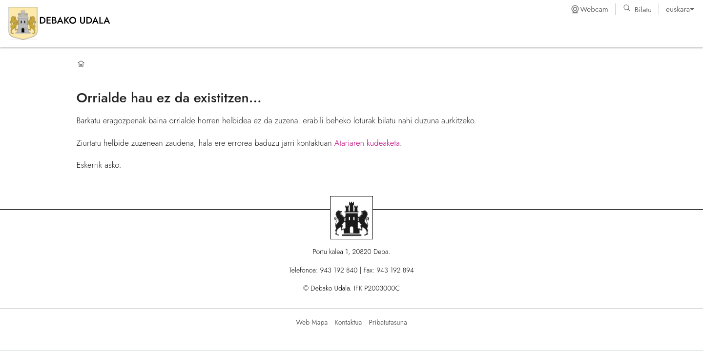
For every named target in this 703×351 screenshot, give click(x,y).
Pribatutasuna (388, 322)
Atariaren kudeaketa (367, 143)
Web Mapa (312, 322)
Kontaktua (348, 322)
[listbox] (680, 9)
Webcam (589, 9)
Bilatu (637, 9)
